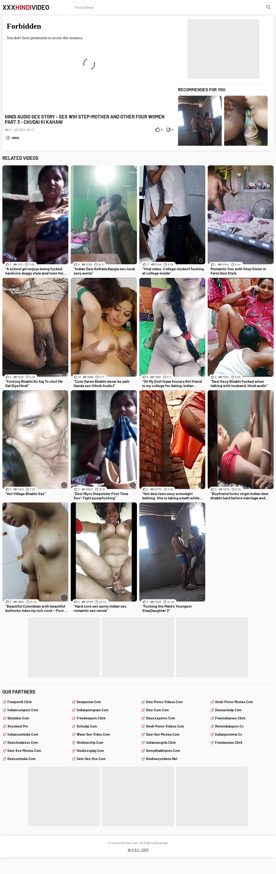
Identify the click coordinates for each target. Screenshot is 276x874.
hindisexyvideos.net (161, 759)
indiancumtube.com (22, 734)
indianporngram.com (92, 710)
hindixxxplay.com (90, 751)
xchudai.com (87, 726)
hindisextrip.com (90, 742)
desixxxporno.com (160, 718)
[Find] (268, 7)
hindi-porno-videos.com (165, 726)
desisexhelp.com (228, 710)
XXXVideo (25, 7)
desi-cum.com (157, 710)
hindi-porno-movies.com (234, 702)
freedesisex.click (228, 742)
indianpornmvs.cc (228, 734)
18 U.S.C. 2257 (138, 850)
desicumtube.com (21, 759)
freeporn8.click (19, 702)
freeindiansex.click (230, 718)
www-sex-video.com (93, 734)
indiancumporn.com (22, 710)
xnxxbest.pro (17, 726)
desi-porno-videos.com (164, 702)
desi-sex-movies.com (162, 734)
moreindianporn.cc (229, 726)
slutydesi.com (18, 718)
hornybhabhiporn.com (163, 751)
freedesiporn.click (91, 718)
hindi (15, 138)
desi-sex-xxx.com (91, 759)
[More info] (64, 260)
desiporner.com (89, 702)
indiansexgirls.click (161, 742)
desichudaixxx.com (22, 742)
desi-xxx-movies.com (24, 751)
